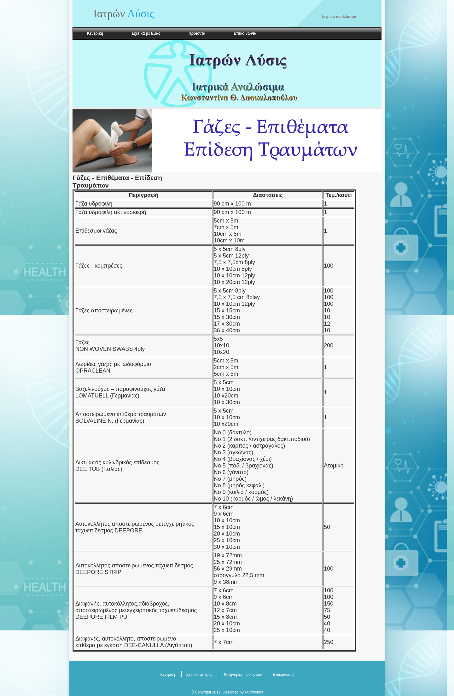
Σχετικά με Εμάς (145, 33)
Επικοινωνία (245, 33)
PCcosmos (254, 692)
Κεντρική (95, 33)
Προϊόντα (197, 33)
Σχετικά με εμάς (199, 674)
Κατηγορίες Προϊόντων (243, 674)
